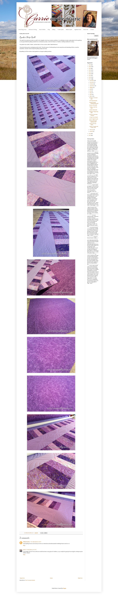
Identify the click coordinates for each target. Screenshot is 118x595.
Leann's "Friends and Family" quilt (93, 127)
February (92, 129)
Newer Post (22, 578)
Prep (49, 29)
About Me (85, 29)
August (91, 87)
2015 (90, 135)
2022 (90, 70)
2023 (90, 68)
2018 (90, 77)
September (92, 85)
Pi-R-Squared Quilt (93, 100)
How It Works (42, 29)
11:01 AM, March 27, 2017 (35, 541)
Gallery (53, 29)
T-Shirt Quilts (60, 29)
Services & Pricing (33, 29)
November (92, 82)
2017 (90, 78)
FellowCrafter (26, 541)
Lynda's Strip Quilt (93, 109)
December (92, 80)
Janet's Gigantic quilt (93, 119)
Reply (24, 545)
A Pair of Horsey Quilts (92, 124)
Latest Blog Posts (22, 29)
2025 (90, 64)
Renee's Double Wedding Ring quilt (93, 103)
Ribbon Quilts (69, 29)
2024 (90, 66)
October (91, 84)
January (91, 131)
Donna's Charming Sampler (93, 115)
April (91, 94)
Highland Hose (77, 29)
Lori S (24, 549)
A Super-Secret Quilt (93, 117)
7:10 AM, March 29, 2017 (31, 549)
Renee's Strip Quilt (93, 105)
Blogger (64, 588)
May (91, 92)
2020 (90, 73)
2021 (90, 72)
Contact (92, 29)
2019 (90, 75)
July (90, 89)
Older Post (80, 578)
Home (51, 578)
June (91, 91)
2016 (90, 133)
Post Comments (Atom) (30, 580)
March (91, 96)
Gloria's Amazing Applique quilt (93, 121)
